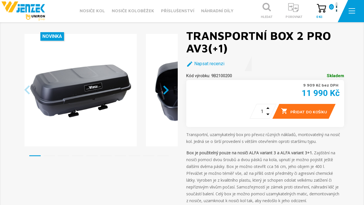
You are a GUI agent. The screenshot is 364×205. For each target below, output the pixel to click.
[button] (35, 156)
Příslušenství (177, 10)
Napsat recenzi (205, 64)
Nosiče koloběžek (133, 10)
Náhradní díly (217, 10)
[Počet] (258, 111)
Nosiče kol (92, 10)
